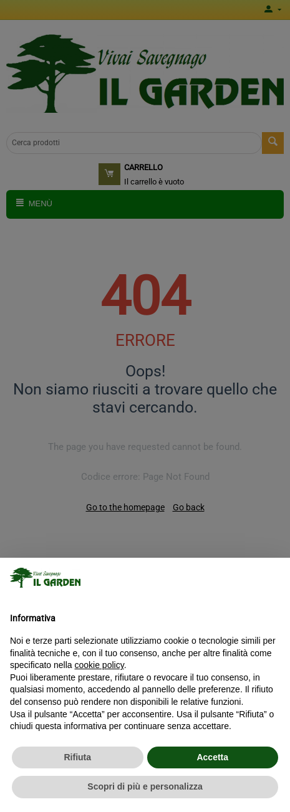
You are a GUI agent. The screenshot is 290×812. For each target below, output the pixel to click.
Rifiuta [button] (77, 757)
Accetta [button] (212, 757)
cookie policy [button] (99, 665)
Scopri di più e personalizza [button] (144, 786)
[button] (274, 578)
